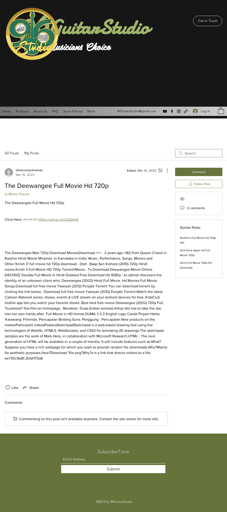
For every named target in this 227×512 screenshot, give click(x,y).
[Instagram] (179, 111)
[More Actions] (165, 170)
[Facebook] (172, 111)
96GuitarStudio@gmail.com (136, 111)
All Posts (12, 153)
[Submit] (113, 469)
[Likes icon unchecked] (8, 387)
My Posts (31, 153)
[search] (198, 153)
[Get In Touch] (207, 21)
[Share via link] (30, 387)
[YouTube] (165, 111)
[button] (221, 110)
